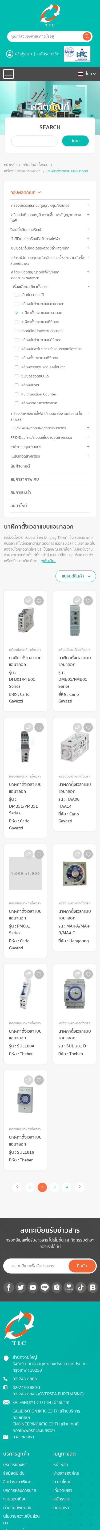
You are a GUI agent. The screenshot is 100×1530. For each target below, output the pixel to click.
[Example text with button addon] (44, 36)
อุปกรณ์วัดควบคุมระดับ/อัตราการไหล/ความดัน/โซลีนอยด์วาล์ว (47, 260)
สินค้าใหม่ (18, 505)
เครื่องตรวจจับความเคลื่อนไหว (43, 367)
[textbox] (74, 576)
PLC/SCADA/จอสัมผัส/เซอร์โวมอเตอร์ (38, 428)
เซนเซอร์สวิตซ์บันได (35, 376)
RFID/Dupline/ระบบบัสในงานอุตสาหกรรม (41, 437)
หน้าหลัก (10, 165)
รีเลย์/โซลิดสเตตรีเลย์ (25, 230)
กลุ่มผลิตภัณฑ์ (22, 192)
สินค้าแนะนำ (20, 492)
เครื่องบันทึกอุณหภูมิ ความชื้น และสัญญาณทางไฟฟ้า (45, 218)
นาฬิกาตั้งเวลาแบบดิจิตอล (40, 322)
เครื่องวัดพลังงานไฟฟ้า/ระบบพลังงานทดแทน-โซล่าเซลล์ (46, 416)
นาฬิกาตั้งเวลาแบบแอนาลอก (67, 171)
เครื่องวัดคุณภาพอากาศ (39, 403)
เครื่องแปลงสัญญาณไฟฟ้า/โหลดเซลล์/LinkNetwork (34, 275)
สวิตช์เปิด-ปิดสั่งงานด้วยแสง (42, 331)
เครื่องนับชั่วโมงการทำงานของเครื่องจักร (51, 349)
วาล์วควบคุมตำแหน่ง (25, 447)
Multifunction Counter (38, 394)
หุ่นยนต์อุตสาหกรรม (25, 456)
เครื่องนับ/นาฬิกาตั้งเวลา (22, 171)
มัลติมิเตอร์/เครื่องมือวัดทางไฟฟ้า (35, 239)
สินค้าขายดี (20, 466)
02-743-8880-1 (27, 1387)
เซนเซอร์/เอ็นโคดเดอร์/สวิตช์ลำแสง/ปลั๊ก (39, 248)
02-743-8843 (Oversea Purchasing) (48, 1394)
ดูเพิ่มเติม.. (48, 561)
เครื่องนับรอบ (30, 385)
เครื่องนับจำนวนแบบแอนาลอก (42, 304)
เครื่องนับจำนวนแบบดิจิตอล (41, 340)
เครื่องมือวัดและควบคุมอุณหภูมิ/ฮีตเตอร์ (39, 205)
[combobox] (76, 576)
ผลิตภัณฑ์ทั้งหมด (35, 165)
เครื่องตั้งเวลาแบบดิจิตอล (39, 358)
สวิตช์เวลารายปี (32, 295)
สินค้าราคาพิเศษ (24, 479)
